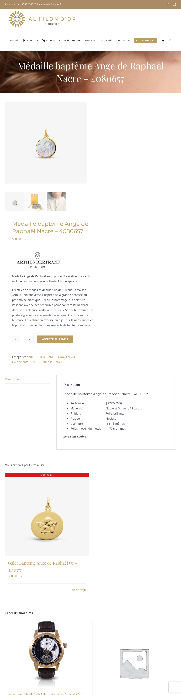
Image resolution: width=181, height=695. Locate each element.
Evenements (20, 362)
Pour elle (46, 362)
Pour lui (59, 362)
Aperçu (81, 590)
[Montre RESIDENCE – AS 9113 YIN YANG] (47, 654)
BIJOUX (60, 357)
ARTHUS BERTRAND (41, 357)
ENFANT (71, 357)
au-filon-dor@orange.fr (50, 4)
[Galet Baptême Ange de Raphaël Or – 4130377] (47, 514)
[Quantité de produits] (22, 339)
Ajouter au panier (55, 339)
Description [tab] (13, 379)
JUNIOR (34, 362)
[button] (170, 40)
